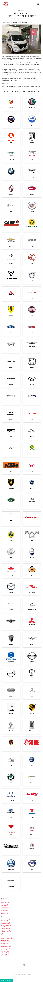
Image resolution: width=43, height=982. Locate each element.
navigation (38, 3)
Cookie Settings (6, 980)
